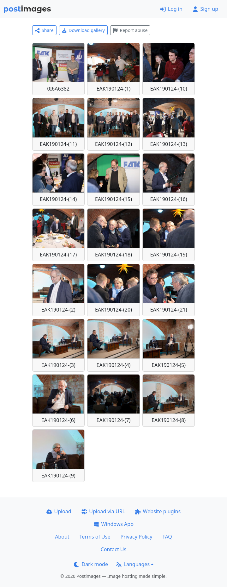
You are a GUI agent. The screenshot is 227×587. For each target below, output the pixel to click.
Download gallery (83, 30)
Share (44, 30)
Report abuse (130, 30)
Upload (58, 511)
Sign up (205, 8)
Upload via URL (103, 511)
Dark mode (91, 564)
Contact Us (113, 549)
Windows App (113, 524)
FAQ (167, 536)
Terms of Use (95, 536)
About (62, 536)
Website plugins (158, 511)
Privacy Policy (136, 536)
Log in (171, 8)
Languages (133, 564)
